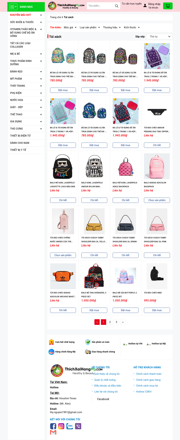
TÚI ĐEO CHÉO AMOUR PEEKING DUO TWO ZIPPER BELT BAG (156, 132)
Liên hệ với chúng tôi (106, 391)
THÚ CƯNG (16, 128)
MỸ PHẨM (16, 78)
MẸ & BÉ (15, 53)
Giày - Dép (16, 107)
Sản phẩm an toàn (101, 342)
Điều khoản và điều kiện (107, 385)
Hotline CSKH (144, 391)
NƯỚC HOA (16, 100)
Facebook (103, 399)
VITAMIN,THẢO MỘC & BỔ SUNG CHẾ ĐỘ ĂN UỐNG (23, 32)
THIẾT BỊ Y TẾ (18, 150)
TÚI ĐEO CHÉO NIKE (153, 293)
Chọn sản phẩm (157, 200)
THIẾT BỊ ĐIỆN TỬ (20, 135)
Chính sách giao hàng (148, 379)
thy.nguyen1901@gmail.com (66, 412)
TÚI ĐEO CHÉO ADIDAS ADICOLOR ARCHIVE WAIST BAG (62, 297)
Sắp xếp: (140, 36)
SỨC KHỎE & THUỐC (22, 22)
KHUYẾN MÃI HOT (20, 15)
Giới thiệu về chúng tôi (107, 373)
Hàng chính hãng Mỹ (65, 352)
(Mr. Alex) (65, 403)
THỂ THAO (16, 114)
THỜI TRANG (17, 85)
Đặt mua (63, 90)
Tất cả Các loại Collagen (20, 45)
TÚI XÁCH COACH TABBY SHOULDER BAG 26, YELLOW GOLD (94, 242)
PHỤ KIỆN (15, 93)
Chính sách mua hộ (147, 385)
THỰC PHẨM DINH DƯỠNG (21, 63)
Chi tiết (157, 145)
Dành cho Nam (19, 143)
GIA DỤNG (16, 121)
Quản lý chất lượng (105, 379)
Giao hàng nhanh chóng (103, 352)
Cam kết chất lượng (65, 342)
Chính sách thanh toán (149, 373)
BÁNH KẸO (16, 71)
